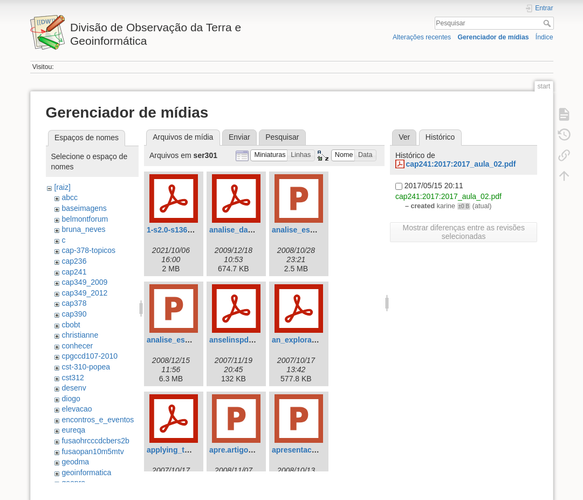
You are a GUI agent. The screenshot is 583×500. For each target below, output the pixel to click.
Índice (544, 37)
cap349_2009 (84, 282)
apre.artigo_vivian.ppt (248, 450)
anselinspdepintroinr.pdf (253, 339)
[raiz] (62, 187)
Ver (404, 137)
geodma (75, 461)
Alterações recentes (422, 37)
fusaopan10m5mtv (92, 451)
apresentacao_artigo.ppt (316, 450)
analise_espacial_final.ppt (193, 339)
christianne (79, 335)
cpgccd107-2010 (89, 356)
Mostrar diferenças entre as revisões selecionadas (463, 232)
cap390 (73, 314)
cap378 (73, 303)
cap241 (73, 272)
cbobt (70, 324)
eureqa (73, 430)
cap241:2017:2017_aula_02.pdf (461, 164)
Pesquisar (548, 23)
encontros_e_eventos (97, 419)
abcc (69, 197)
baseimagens (83, 208)
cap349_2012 (84, 293)
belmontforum (84, 219)
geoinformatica (86, 472)
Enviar (239, 137)
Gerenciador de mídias (493, 37)
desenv (73, 387)
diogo (70, 398)
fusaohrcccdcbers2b (95, 440)
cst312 (72, 377)
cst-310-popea (85, 366)
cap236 (73, 261)
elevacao (76, 409)
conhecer (77, 345)
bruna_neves (83, 229)
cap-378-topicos (88, 250)
